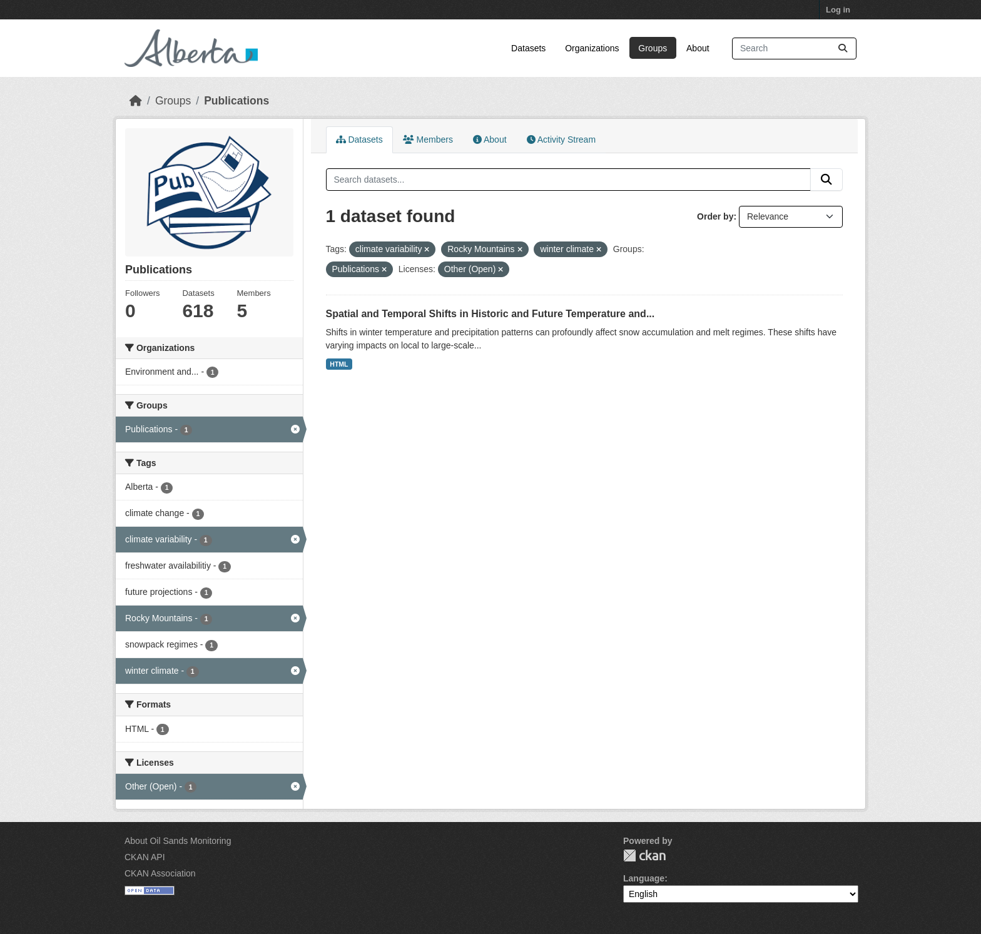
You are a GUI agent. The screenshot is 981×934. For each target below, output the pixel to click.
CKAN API (145, 857)
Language (643, 878)
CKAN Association (160, 873)
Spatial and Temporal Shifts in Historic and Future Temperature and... (490, 313)
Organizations (592, 48)
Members (428, 140)
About (697, 48)
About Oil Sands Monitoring (178, 841)
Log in (838, 9)
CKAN (644, 855)
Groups (652, 48)
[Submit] (842, 48)
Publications (236, 100)
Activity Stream (561, 140)
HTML (339, 364)
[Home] (136, 100)
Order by (715, 216)
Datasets (528, 48)
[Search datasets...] (794, 48)
